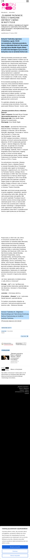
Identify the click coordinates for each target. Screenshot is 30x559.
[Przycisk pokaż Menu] (27, 1)
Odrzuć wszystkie (15, 555)
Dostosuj (15, 551)
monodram (12, 12)
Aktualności (4, 12)
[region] (15, 542)
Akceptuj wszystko (15, 547)
